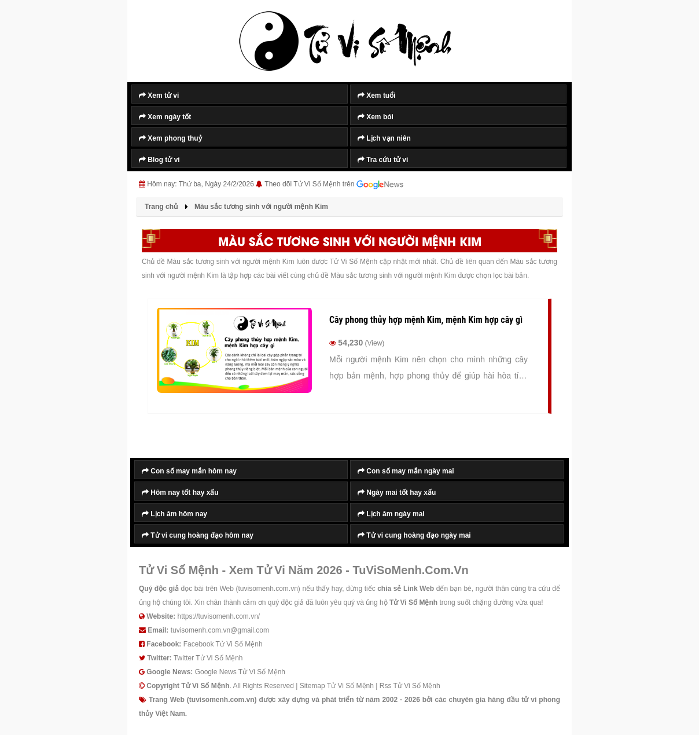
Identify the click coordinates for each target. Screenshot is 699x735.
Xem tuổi (377, 95)
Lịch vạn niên (384, 138)
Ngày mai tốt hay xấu (397, 492)
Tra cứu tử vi (383, 160)
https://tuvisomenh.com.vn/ (218, 616)
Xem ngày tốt (165, 117)
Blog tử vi (159, 160)
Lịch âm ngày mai (391, 514)
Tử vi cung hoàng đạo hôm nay (197, 535)
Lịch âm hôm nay (174, 514)
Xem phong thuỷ (170, 138)
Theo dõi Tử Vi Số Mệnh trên (333, 184)
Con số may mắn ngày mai (406, 471)
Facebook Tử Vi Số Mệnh (223, 644)
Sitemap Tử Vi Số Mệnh (337, 686)
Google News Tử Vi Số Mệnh (240, 672)
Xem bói (375, 117)
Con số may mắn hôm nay (189, 471)
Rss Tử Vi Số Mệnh (410, 686)
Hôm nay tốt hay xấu (180, 492)
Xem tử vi (159, 95)
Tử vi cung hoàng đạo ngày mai (414, 535)
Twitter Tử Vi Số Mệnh (208, 658)
